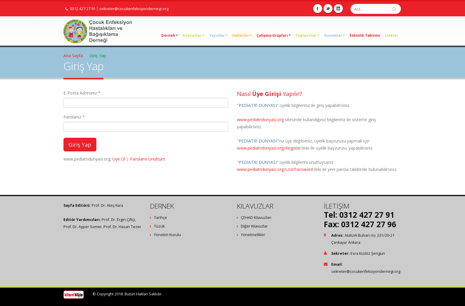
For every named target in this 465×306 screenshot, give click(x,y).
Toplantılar (307, 35)
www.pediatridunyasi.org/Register (269, 148)
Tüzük (159, 226)
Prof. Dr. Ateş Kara (107, 205)
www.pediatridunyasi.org (260, 119)
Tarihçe (160, 217)
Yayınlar (218, 35)
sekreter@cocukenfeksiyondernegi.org (133, 8)
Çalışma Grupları (274, 35)
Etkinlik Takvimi (365, 35)
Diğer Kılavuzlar (254, 226)
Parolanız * (74, 117)
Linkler (391, 35)
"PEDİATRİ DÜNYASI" (257, 105)
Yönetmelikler (253, 234)
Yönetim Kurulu (167, 234)
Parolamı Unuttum (147, 159)
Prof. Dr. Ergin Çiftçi (118, 219)
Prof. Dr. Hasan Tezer (122, 226)
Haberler (242, 35)
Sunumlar (334, 35)
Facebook (317, 8)
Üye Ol (118, 159)
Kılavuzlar (193, 35)
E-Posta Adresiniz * (82, 93)
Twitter (328, 8)
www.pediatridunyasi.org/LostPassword (275, 169)
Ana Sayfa (73, 55)
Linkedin (338, 8)
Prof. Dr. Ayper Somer (82, 226)
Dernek (169, 35)
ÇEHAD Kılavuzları (256, 217)
